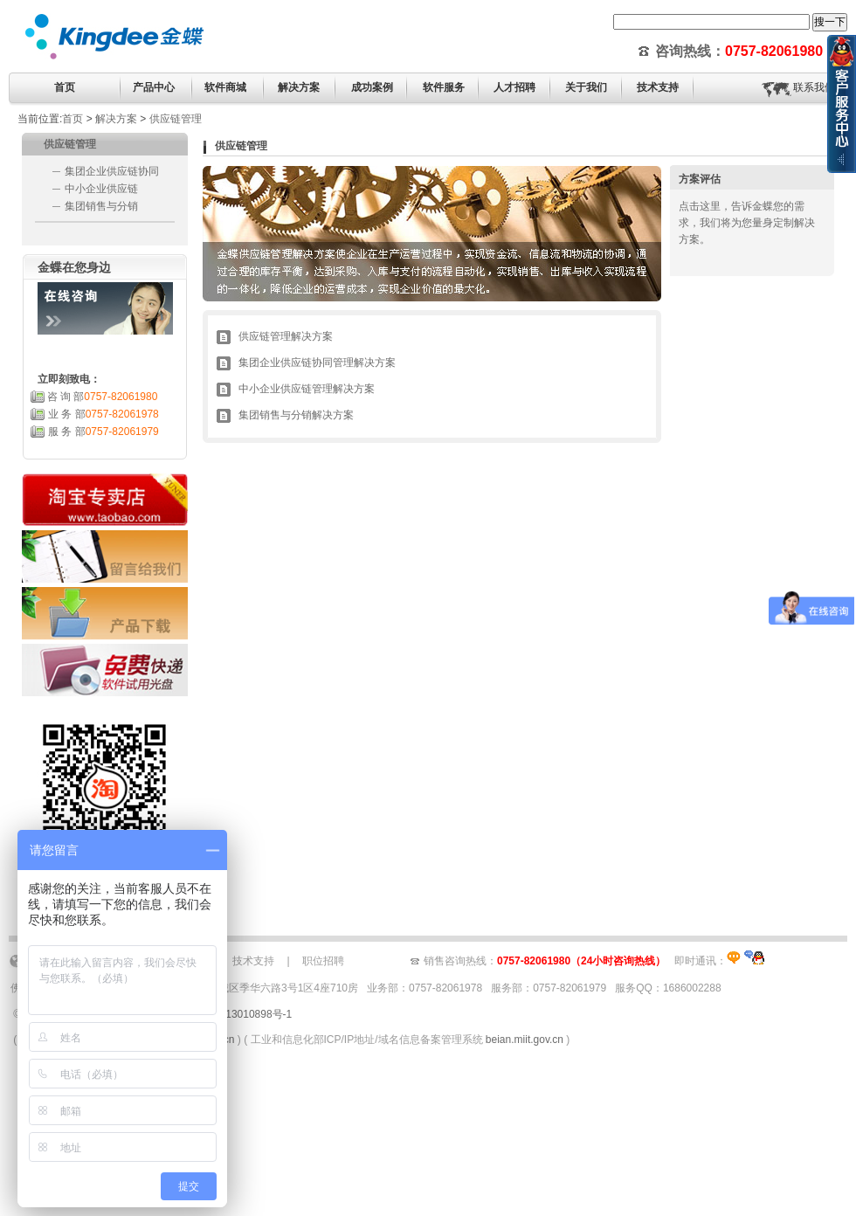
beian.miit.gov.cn (524, 1039)
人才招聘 (514, 87)
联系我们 (814, 87)
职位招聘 (323, 961)
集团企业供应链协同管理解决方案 (317, 362)
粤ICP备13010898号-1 (239, 1014)
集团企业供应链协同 (112, 171)
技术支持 (253, 961)
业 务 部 (103, 414)
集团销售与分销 (101, 206)
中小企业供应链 (101, 189)
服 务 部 (103, 431)
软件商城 (225, 87)
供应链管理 (175, 119)
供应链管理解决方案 (285, 336)
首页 (64, 87)
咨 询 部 (102, 396)
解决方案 (116, 119)
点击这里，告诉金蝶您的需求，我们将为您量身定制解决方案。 (747, 222)
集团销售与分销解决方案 (296, 415)
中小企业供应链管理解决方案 (306, 389)
